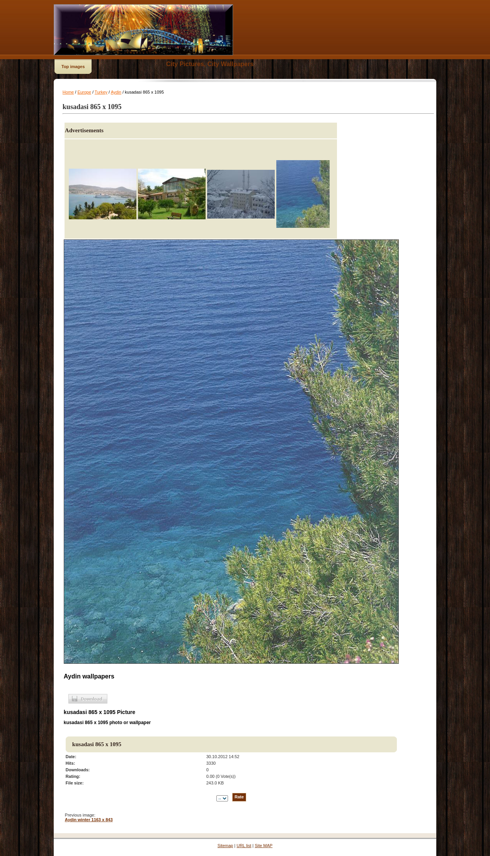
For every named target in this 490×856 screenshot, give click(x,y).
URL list (243, 845)
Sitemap (225, 845)
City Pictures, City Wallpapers (210, 64)
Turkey (101, 92)
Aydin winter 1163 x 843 (89, 819)
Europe (84, 92)
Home (68, 92)
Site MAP (263, 845)
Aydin (116, 92)
